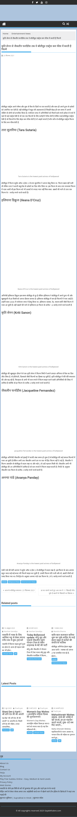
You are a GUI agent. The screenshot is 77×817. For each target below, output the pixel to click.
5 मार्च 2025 (32, 708)
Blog (2, 766)
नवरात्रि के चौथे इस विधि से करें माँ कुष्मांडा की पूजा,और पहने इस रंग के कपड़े (27, 788)
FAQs (2, 772)
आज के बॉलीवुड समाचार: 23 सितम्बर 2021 (20, 590)
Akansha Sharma (59, 631)
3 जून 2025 (7, 708)
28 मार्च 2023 (32, 628)
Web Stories (5, 785)
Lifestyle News (8, 654)
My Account (5, 775)
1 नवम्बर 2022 (57, 628)
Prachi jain (18, 708)
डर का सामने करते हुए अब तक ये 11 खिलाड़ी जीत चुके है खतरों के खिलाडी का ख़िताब (58, 591)
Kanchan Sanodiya (10, 631)
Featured (6, 730)
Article (4, 582)
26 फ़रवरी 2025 (58, 708)
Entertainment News (29, 582)
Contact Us (5, 769)
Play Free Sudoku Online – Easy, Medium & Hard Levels (25, 779)
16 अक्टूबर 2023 (8, 628)
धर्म (15, 654)
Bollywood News (14, 582)
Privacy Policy (6, 782)
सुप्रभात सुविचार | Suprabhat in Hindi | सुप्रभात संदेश (21, 797)
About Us (4, 763)
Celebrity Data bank (34, 659)
